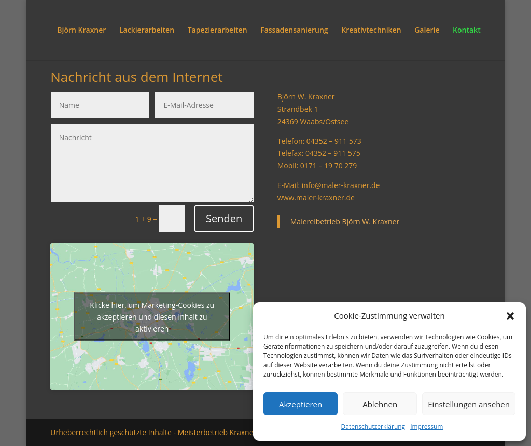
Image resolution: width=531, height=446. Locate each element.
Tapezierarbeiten (217, 30)
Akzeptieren (300, 404)
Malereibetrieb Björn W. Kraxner (344, 221)
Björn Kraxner (81, 30)
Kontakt (467, 30)
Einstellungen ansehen (469, 404)
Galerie (426, 30)
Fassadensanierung (294, 30)
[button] (510, 316)
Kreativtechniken (371, 30)
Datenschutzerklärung (373, 426)
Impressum (426, 426)
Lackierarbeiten (146, 30)
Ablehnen (379, 404)
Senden (224, 218)
